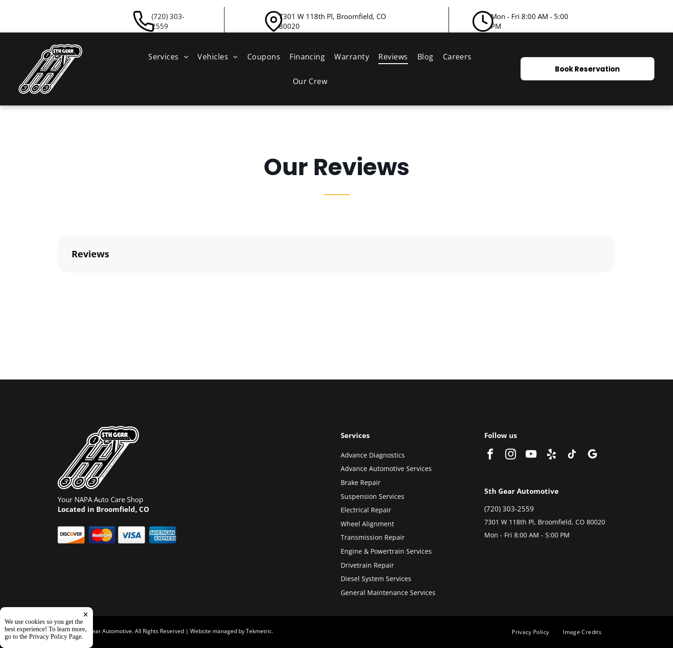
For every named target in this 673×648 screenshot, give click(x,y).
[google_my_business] (592, 455)
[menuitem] (168, 56)
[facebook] (490, 455)
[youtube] (531, 455)
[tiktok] (572, 455)
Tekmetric (259, 631)
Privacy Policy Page (55, 636)
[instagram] (510, 455)
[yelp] (551, 455)
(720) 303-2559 (168, 21)
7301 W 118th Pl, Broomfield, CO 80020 (544, 521)
